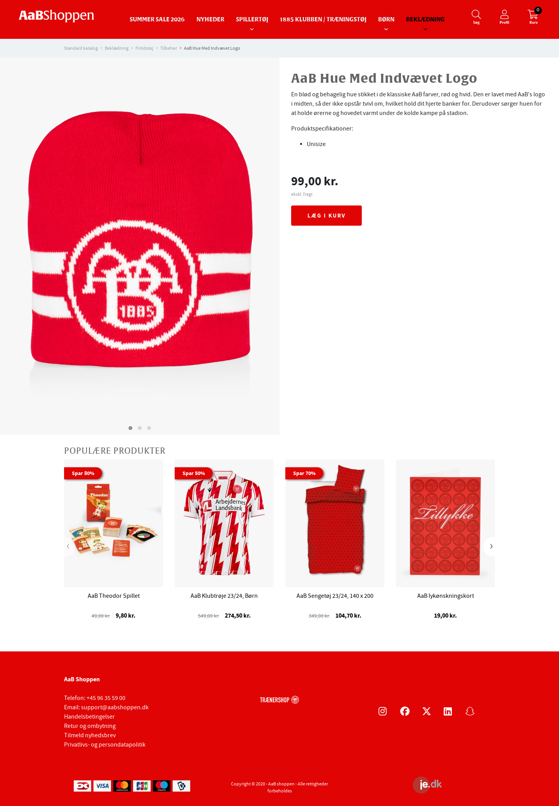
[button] (130, 428)
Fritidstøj (144, 48)
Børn (386, 20)
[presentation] (70, 547)
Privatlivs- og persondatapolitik (105, 745)
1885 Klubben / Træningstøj (323, 20)
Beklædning (425, 20)
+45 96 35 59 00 (106, 698)
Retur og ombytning (90, 726)
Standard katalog (81, 48)
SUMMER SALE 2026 (157, 20)
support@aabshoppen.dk (115, 707)
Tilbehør (168, 48)
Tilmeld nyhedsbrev (90, 735)
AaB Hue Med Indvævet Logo (212, 48)
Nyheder (210, 20)
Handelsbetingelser (89, 717)
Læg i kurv (326, 215)
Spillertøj (252, 20)
